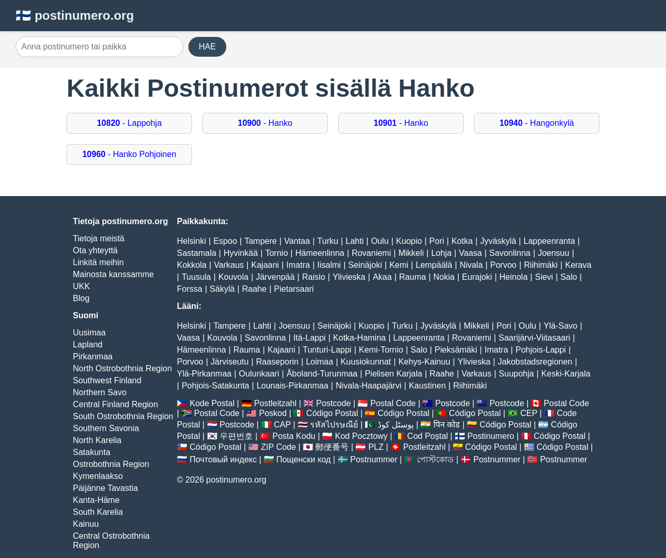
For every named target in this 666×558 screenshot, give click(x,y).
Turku (327, 241)
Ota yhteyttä (95, 250)
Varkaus (229, 265)
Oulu (380, 241)
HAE (207, 46)
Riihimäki (541, 265)
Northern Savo (99, 392)
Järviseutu (230, 361)
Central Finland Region (115, 404)
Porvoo (503, 265)
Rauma (412, 276)
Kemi (398, 265)
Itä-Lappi (309, 337)
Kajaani (265, 265)
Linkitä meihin (98, 262)
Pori (436, 241)
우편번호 (236, 436)
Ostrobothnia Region (111, 464)
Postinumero (490, 436)
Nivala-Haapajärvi (368, 385)
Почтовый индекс (223, 459)
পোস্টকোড (435, 459)
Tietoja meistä (98, 238)
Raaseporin (277, 361)
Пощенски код (303, 459)
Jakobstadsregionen (535, 361)
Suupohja (516, 373)
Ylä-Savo (561, 325)
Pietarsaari (294, 288)
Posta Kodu (293, 436)
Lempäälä (434, 265)
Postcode (333, 403)
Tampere (261, 241)
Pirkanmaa (92, 356)
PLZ (375, 447)
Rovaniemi (371, 253)
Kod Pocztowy (361, 436)
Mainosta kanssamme (113, 274)
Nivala (470, 265)
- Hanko (265, 123)
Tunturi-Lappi (327, 349)
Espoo (225, 241)
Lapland (88, 344)
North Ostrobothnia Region (122, 368)
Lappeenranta (549, 241)
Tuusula (196, 276)
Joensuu (554, 253)
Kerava (578, 265)
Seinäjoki (365, 265)
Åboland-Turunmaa (322, 373)
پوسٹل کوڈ (396, 424)
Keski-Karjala (565, 373)
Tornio (276, 253)
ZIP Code (278, 447)
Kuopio (409, 241)
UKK (81, 286)
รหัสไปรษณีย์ (334, 424)
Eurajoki (477, 276)
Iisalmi (329, 265)
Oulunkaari (259, 373)
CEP (528, 413)
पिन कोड (446, 424)
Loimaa (319, 361)
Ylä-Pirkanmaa (204, 373)
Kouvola (234, 276)
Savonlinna (509, 253)
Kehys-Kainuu (425, 361)
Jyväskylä (498, 241)
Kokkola (192, 265)
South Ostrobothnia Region (123, 416)
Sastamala (196, 253)
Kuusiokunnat (366, 361)
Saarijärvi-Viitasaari (534, 337)
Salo (568, 276)
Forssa (189, 288)
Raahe (254, 288)
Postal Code (393, 403)
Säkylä (222, 288)
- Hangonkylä (536, 123)
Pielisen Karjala (393, 373)
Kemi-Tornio (381, 349)
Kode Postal (211, 403)
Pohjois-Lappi (541, 349)
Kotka (462, 241)
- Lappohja (129, 123)
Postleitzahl (275, 403)
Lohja (441, 253)
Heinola (513, 276)
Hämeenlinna (319, 253)
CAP (282, 424)
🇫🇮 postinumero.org (75, 15)
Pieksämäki (455, 349)
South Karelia (98, 512)
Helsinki (191, 241)
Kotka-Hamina (359, 337)
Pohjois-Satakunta (215, 385)
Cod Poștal (427, 436)
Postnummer (374, 459)
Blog (81, 298)
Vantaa (297, 241)
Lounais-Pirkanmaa (292, 385)
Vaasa (470, 253)
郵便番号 (332, 447)
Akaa (382, 276)
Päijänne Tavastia (105, 488)
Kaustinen (427, 385)
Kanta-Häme (96, 500)
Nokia (444, 276)
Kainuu (86, 524)
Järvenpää (275, 276)
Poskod (273, 413)
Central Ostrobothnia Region (111, 540)
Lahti (354, 241)
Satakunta (91, 452)
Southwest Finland (107, 380)
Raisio (313, 276)
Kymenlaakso (98, 476)
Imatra (298, 265)
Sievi (544, 276)
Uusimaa (89, 332)
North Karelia (97, 440)
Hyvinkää (241, 253)
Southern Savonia (106, 428)
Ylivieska (348, 276)
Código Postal (332, 413)
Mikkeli (411, 253)
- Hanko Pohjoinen (129, 154)
